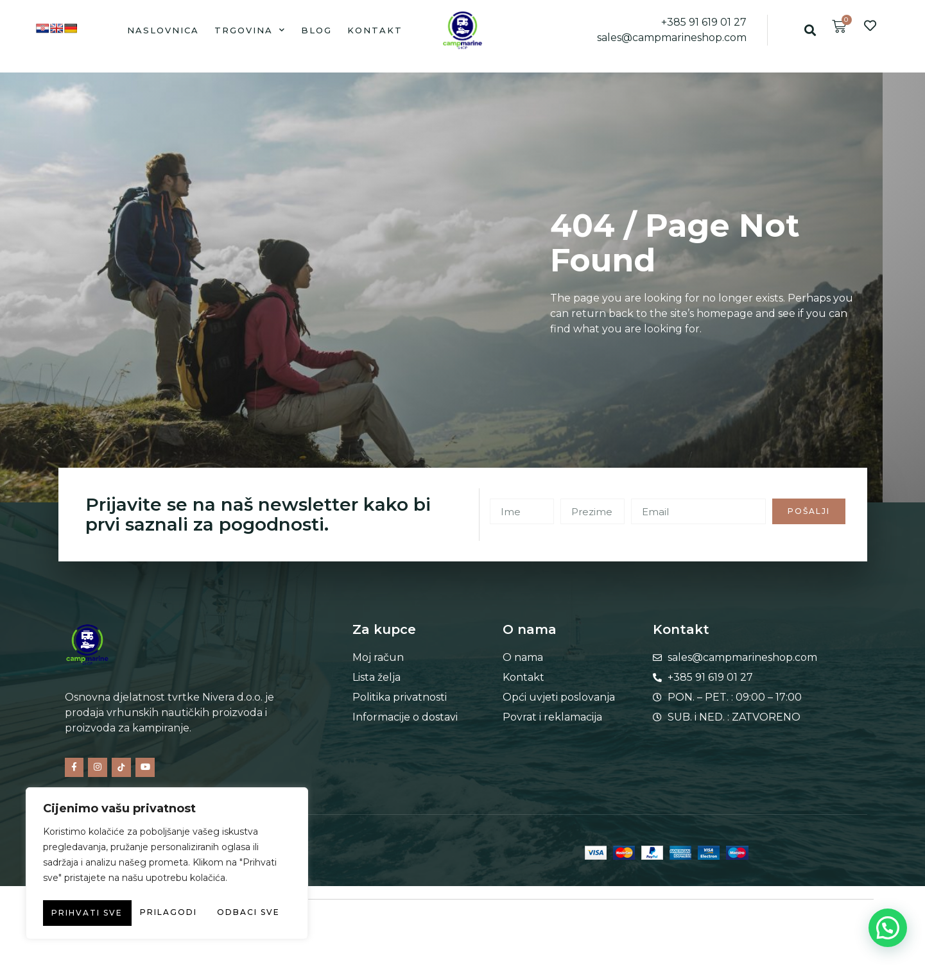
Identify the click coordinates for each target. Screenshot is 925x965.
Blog (316, 30)
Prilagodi (101, 887)
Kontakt (374, 30)
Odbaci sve (224, 887)
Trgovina (250, 30)
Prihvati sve (167, 913)
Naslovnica (163, 30)
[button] (810, 29)
